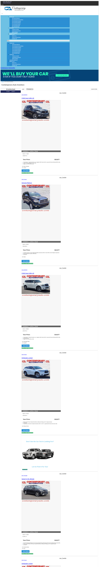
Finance (11, 27)
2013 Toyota (24, 247)
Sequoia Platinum (53, 98)
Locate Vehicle (14, 60)
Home (2, 81)
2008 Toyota (24, 327)
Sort (23, 89)
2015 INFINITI (25, 94)
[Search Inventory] (10, 509)
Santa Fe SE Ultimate (79, 177)
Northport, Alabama (24, 402)
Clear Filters (94, 89)
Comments (5, 547)
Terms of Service (30, 561)
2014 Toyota (50, 94)
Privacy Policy (3, 452)
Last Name (5, 530)
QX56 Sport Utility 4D (54, 331)
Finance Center (15, 29)
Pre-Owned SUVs (16, 25)
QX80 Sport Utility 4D (28, 98)
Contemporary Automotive (8, 68)
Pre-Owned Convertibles (17, 19)
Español (2, 5)
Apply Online (15, 58)
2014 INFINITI (76, 94)
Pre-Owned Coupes (16, 21)
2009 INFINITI (50, 327)
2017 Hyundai (76, 174)
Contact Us (14, 38)
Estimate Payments (16, 30)
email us (32, 403)
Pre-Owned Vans (15, 26)
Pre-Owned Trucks (16, 24)
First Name (5, 524)
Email (4, 535)
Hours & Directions (16, 37)
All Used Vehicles (16, 18)
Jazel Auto (10, 447)
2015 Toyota (24, 174)
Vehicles (11, 16)
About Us (11, 34)
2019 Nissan (50, 247)
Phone (4, 540)
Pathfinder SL (52, 250)
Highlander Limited (27, 177)
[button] (38, 40)
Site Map (2, 454)
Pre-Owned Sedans (16, 22)
